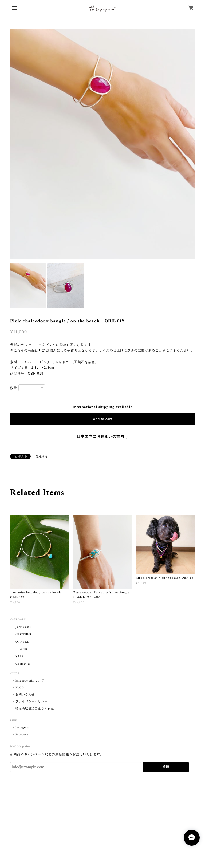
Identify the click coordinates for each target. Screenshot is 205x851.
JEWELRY (23, 627)
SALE (19, 656)
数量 (13, 388)
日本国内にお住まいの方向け (102, 437)
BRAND (21, 649)
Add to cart (102, 419)
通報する (42, 457)
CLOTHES (23, 634)
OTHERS (22, 642)
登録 (166, 767)
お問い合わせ (25, 694)
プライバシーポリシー (31, 701)
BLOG (19, 688)
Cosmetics (23, 664)
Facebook (21, 734)
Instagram (22, 728)
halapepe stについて (29, 681)
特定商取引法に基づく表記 (34, 708)
